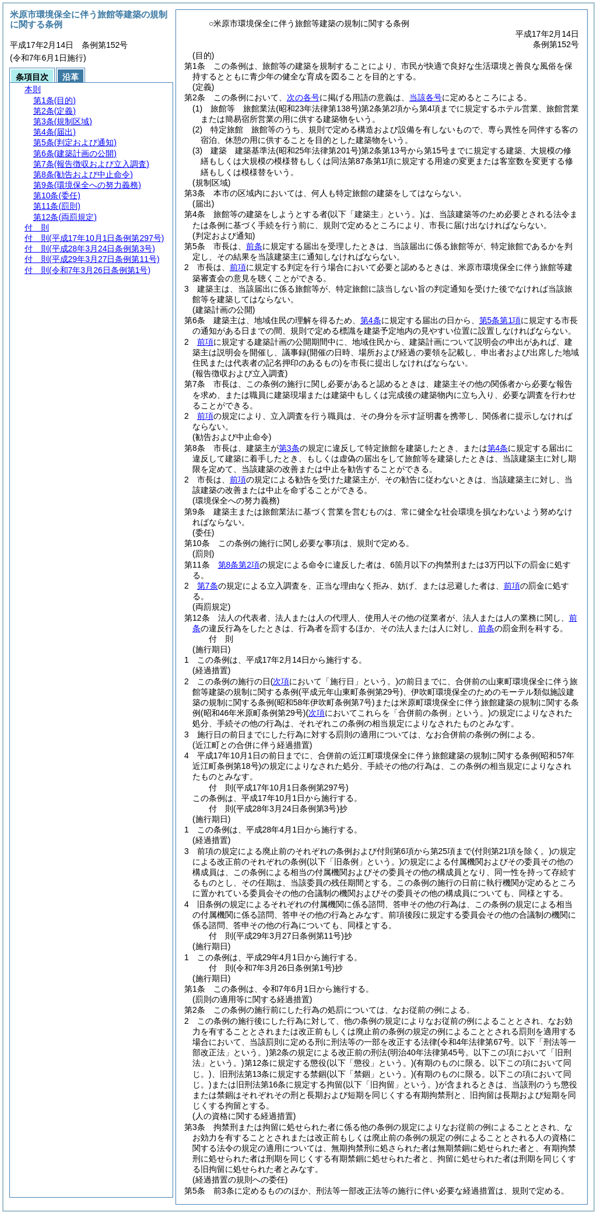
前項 (238, 267)
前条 (254, 246)
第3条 (289, 448)
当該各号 (425, 97)
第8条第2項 (239, 564)
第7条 (207, 585)
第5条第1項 (500, 320)
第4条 (370, 320)
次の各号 (303, 97)
